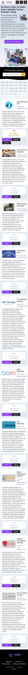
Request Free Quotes (14, 42)
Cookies (14, 669)
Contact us (18, 662)
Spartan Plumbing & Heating (21, 541)
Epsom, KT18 (20, 426)
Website (16, 139)
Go (23, 74)
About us (9, 662)
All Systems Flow (21, 252)
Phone (6, 143)
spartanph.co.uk (21, 549)
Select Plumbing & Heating (21, 474)
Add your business (19, 664)
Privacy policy (10, 667)
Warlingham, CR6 (21, 155)
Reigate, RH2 (20, 304)
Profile (6, 139)
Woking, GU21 (21, 107)
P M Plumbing (20, 423)
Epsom (23, 85)
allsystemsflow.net (22, 257)
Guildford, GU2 (21, 598)
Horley (23, 88)
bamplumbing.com (22, 376)
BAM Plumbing (20, 370)
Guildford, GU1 (21, 374)
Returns (20, 667)
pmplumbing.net (21, 428)
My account (6, 664)
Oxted (9, 91)
